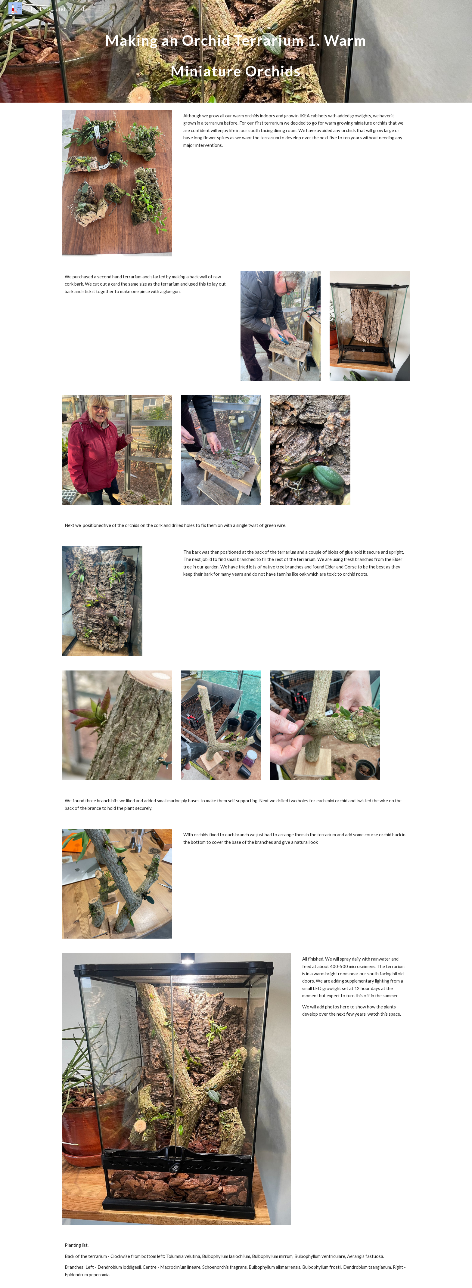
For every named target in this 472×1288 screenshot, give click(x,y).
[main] (236, 51)
